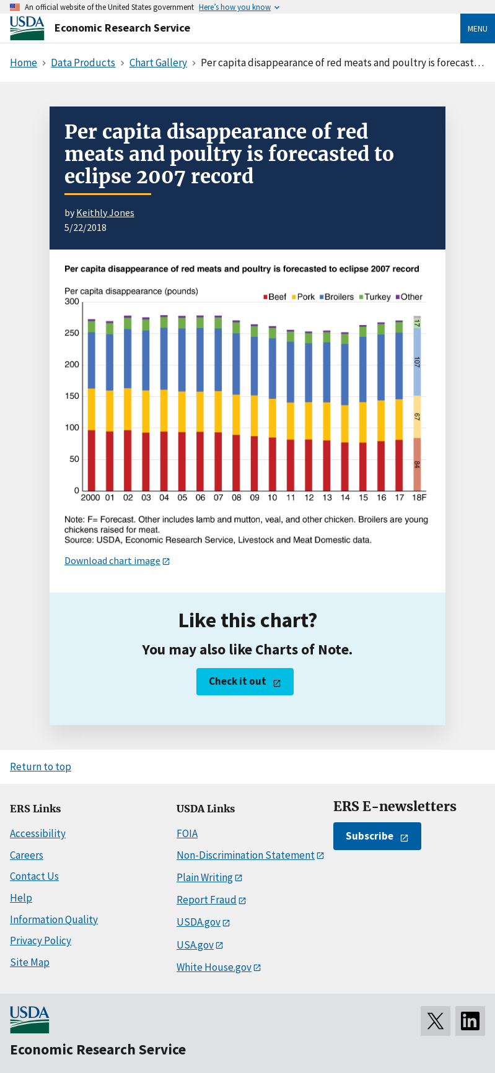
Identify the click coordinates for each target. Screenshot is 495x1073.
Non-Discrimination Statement (246, 855)
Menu (478, 28)
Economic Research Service (122, 27)
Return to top (40, 766)
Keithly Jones (105, 212)
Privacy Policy (40, 940)
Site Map (30, 962)
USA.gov (195, 945)
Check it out (237, 681)
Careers (26, 855)
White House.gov (214, 967)
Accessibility (38, 833)
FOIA (187, 833)
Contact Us (34, 876)
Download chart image (112, 560)
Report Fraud (207, 899)
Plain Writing (205, 877)
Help (21, 898)
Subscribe (369, 836)
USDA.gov (199, 922)
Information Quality (54, 919)
